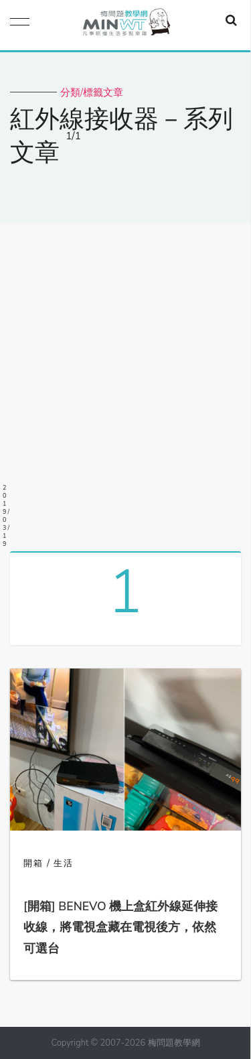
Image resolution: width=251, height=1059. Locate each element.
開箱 (33, 863)
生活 (64, 863)
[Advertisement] (125, 382)
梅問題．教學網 (126, 25)
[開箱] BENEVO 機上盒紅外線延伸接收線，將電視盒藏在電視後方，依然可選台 (120, 927)
